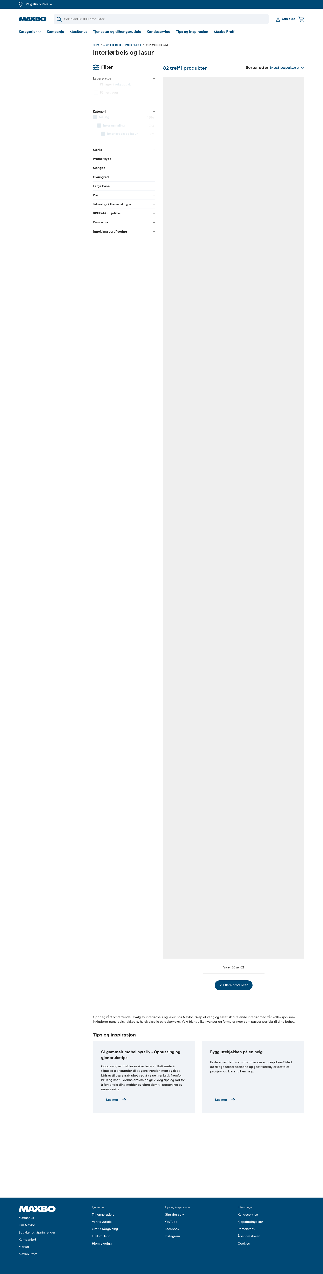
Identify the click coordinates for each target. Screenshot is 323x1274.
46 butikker (173, 553)
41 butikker (276, 430)
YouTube (171, 1222)
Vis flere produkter (199, 970)
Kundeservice (158, 31)
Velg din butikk (39, 4)
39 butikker (276, 923)
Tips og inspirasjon (192, 31)
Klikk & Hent (101, 1236)
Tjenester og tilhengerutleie (117, 31)
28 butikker (121, 923)
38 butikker (276, 676)
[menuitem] (52, 99)
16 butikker (276, 306)
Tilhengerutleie (103, 1214)
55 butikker (225, 183)
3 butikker (120, 800)
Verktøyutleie (102, 1222)
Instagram (172, 1236)
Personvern (246, 1229)
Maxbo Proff (224, 31)
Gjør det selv (174, 1214)
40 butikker (121, 676)
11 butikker (173, 183)
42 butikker (121, 306)
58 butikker (225, 306)
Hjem (96, 45)
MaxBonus (79, 31)
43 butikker (225, 800)
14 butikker (225, 553)
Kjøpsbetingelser (250, 1222)
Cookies (244, 1243)
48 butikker (121, 430)
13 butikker (121, 183)
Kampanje (55, 31)
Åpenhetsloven (249, 1236)
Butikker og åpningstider (37, 1232)
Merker (24, 1247)
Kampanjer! (27, 1239)
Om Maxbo (27, 1225)
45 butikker (276, 183)
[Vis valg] (30, 32)
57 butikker (173, 306)
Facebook (172, 1229)
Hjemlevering (102, 1243)
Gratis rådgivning (105, 1229)
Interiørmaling (133, 45)
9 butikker (172, 923)
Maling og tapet (112, 45)
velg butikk (48, 67)
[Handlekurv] (301, 19)
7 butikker (120, 553)
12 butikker (173, 430)
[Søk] (161, 19)
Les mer (116, 1136)
